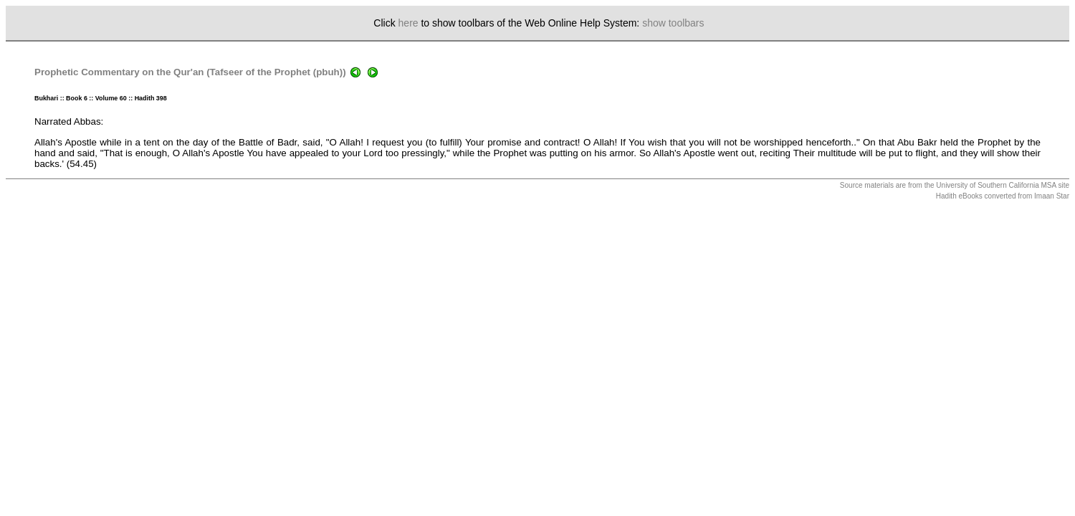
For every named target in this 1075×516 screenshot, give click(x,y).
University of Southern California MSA (996, 185)
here (408, 23)
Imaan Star (1051, 196)
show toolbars (673, 23)
